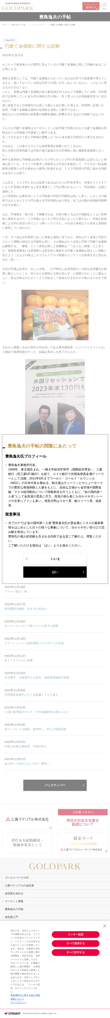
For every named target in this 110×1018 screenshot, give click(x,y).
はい (55, 575)
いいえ (55, 562)
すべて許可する (76, 952)
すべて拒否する (76, 943)
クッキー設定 (76, 934)
